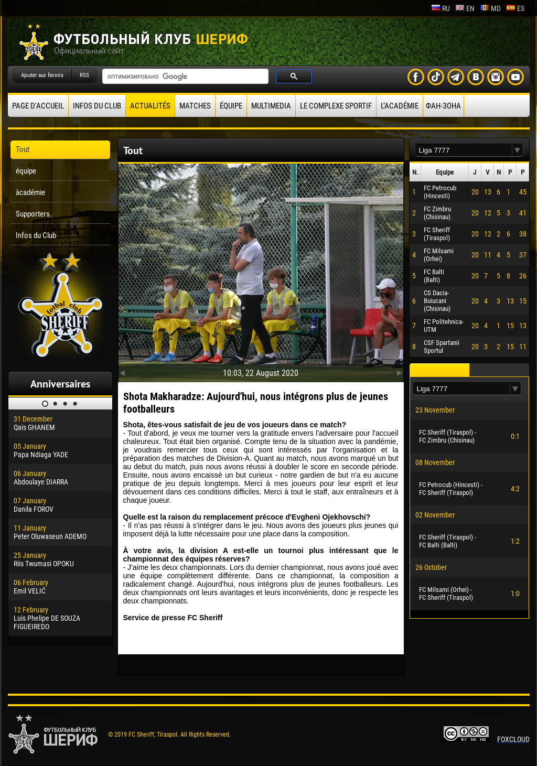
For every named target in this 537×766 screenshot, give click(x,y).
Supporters (33, 214)
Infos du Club (97, 106)
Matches (195, 106)
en (465, 8)
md (490, 8)
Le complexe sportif (336, 106)
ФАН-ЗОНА (443, 106)
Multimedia (271, 106)
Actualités (150, 106)
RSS (84, 75)
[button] (517, 150)
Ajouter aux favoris (42, 75)
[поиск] (184, 76)
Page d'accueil (38, 106)
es (515, 8)
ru (440, 8)
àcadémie (30, 192)
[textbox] (463, 150)
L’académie (399, 106)
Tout (22, 149)
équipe (231, 106)
